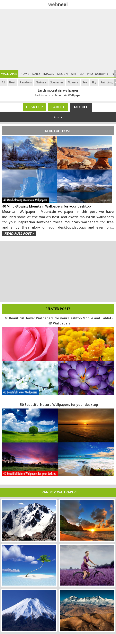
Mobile (81, 106)
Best (12, 82)
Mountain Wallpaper (58, 95)
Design (62, 74)
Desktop (34, 106)
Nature (41, 82)
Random (26, 82)
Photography (97, 74)
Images (48, 74)
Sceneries (56, 82)
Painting (106, 82)
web (58, 4)
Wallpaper (9, 74)
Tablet (58, 106)
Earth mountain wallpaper (58, 90)
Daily (36, 74)
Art (74, 74)
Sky (93, 82)
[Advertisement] (58, 39)
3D (82, 74)
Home (24, 74)
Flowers (73, 82)
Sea (84, 82)
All (3, 82)
